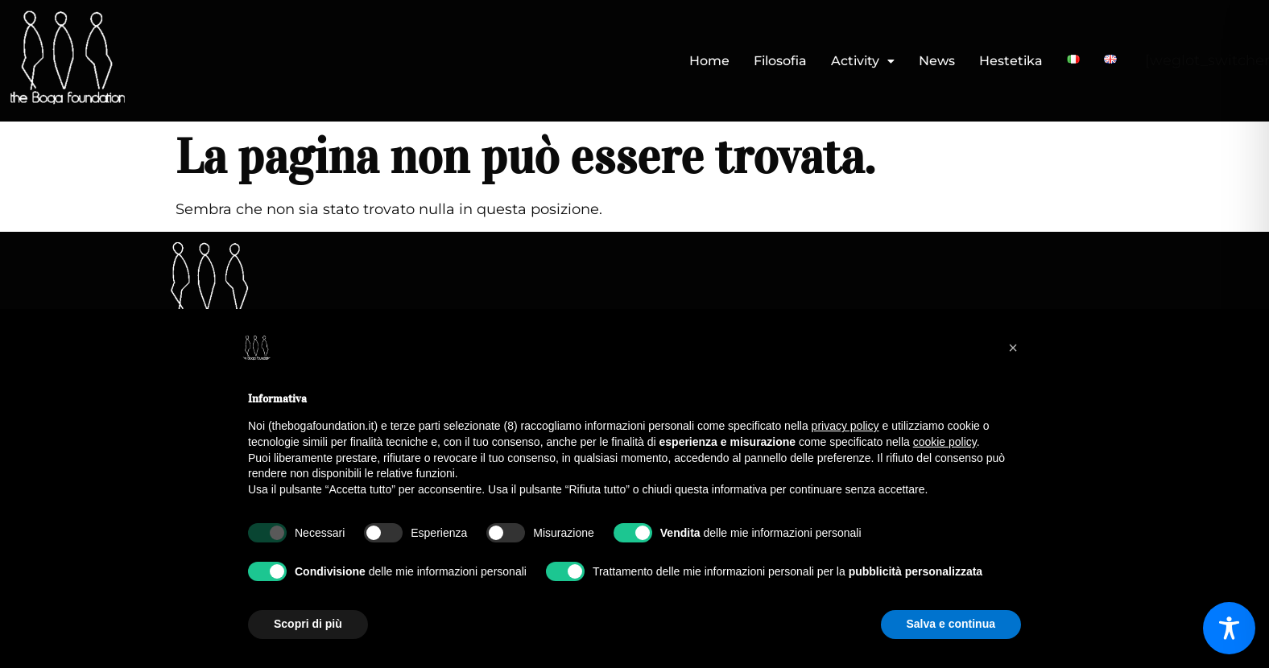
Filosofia (780, 60)
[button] (863, 61)
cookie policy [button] (945, 441)
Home (709, 60)
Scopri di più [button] (308, 623)
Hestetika (1011, 60)
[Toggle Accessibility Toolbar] (1229, 628)
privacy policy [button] (845, 425)
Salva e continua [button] (951, 623)
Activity (863, 60)
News (937, 60)
